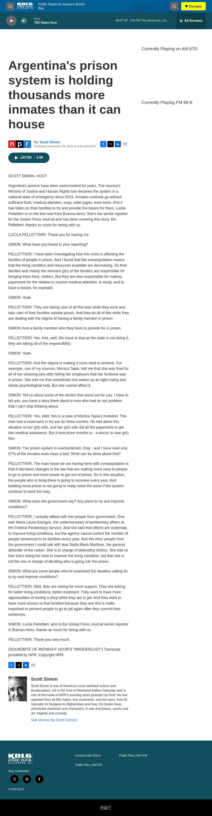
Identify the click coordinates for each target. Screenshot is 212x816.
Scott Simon (50, 142)
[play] (11, 20)
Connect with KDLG (88, 755)
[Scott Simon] (17, 688)
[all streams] (191, 20)
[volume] (23, 21)
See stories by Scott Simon (54, 719)
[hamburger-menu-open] (10, 6)
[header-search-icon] (174, 6)
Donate (195, 6)
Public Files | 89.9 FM (133, 755)
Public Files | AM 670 (88, 764)
